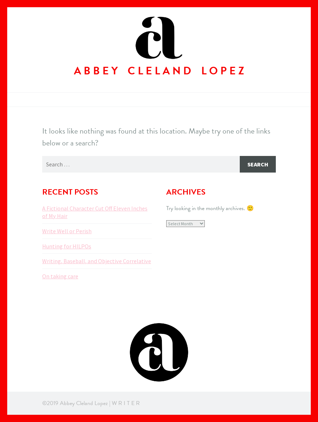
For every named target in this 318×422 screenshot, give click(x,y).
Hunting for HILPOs (66, 246)
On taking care (60, 276)
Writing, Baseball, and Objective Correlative (96, 261)
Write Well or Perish (67, 231)
